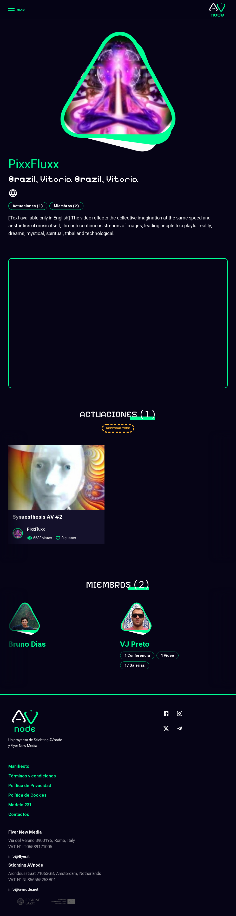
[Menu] (16, 10)
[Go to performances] (118, 428)
